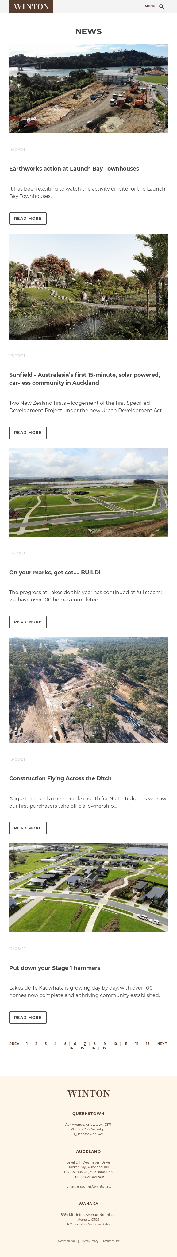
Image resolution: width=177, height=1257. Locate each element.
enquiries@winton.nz (94, 1186)
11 (126, 1044)
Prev (14, 1044)
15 (82, 1048)
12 (137, 1044)
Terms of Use (111, 1241)
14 (71, 1048)
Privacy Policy (89, 1241)
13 (147, 1044)
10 (115, 1044)
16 (93, 1048)
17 (104, 1048)
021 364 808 (94, 1177)
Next (162, 1044)
